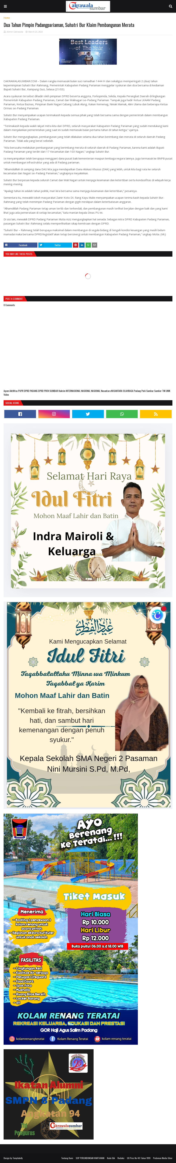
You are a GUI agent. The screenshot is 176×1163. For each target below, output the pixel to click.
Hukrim (62, 391)
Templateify (18, 1158)
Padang (137, 391)
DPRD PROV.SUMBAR (48, 391)
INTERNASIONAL (73, 391)
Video (6, 394)
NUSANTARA (117, 391)
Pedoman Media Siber (162, 1158)
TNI (164, 391)
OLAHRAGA (128, 391)
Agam (7, 391)
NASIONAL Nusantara (101, 391)
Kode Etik (111, 1158)
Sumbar (150, 391)
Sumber (158, 391)
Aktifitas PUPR (17, 391)
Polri (143, 391)
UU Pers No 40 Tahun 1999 (138, 1158)
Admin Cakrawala (15, 31)
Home (7, 17)
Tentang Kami (67, 1158)
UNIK (168, 391)
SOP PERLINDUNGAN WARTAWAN (90, 1158)
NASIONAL (86, 391)
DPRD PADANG (31, 391)
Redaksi (121, 1158)
